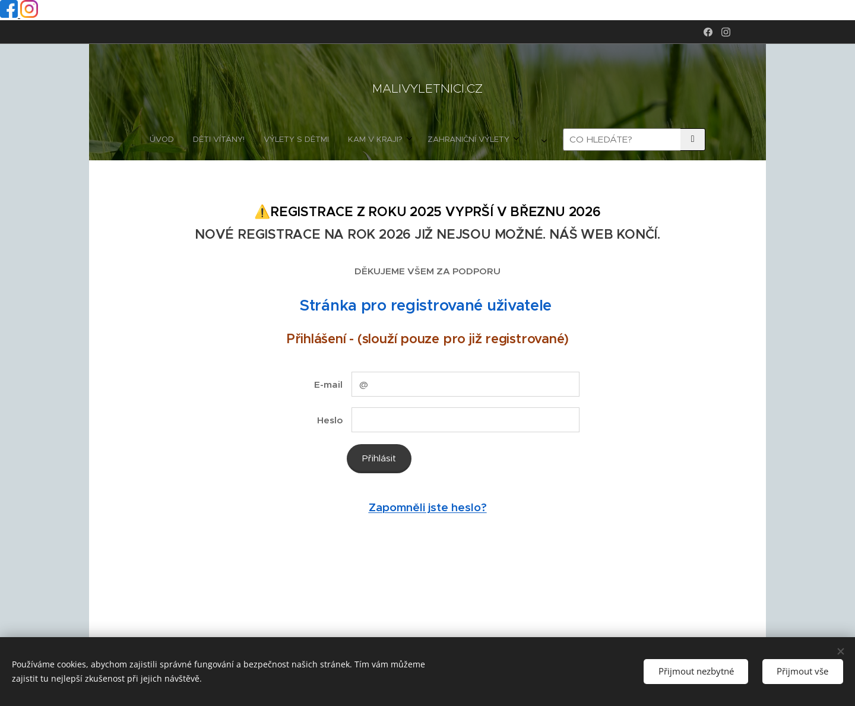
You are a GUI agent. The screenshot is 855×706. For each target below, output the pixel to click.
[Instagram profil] (29, 15)
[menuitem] (273, 139)
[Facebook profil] (10, 15)
